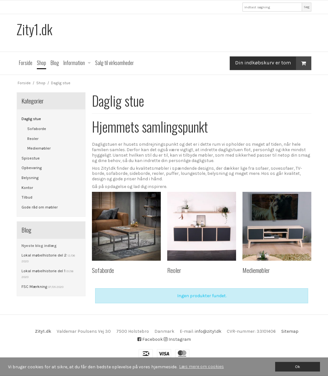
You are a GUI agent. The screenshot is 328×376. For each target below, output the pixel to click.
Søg (306, 7)
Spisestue (30, 158)
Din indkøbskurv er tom (273, 63)
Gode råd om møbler (39, 207)
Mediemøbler (39, 148)
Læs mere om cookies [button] (201, 366)
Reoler (32, 138)
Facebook (150, 339)
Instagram (177, 339)
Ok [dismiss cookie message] (297, 366)
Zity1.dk (34, 29)
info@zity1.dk (208, 331)
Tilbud (26, 197)
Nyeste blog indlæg (39, 245)
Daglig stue (31, 119)
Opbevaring (31, 168)
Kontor (27, 187)
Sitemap (290, 331)
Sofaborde (36, 129)
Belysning (29, 178)
